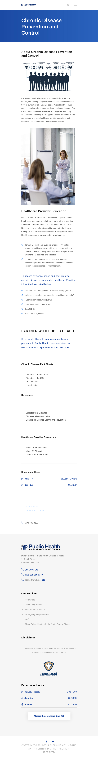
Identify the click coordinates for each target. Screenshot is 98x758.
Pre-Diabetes (32, 382)
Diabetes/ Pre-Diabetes (36, 413)
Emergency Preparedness (37, 614)
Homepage (30, 600)
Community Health (33, 605)
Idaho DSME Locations (36, 448)
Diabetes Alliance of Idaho (38, 416)
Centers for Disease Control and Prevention (46, 420)
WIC (27, 619)
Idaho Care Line (33, 580)
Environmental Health (35, 609)
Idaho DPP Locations (35, 451)
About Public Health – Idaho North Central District (47, 624)
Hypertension (32, 385)
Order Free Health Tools (37, 455)
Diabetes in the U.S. (35, 378)
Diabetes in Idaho (34, 374)
